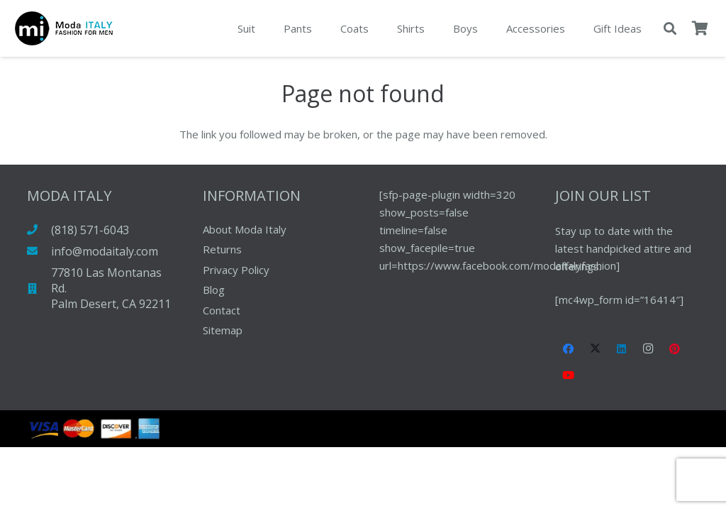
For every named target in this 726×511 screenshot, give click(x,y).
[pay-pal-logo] (64, 28)
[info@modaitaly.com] (39, 251)
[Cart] (699, 28)
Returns (222, 249)
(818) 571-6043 (90, 230)
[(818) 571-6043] (39, 229)
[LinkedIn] (621, 349)
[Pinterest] (674, 349)
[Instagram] (648, 349)
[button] (670, 28)
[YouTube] (568, 375)
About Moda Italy (244, 229)
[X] (595, 349)
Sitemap (222, 330)
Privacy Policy (236, 270)
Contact (221, 310)
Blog (214, 289)
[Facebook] (568, 349)
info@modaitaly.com (104, 251)
